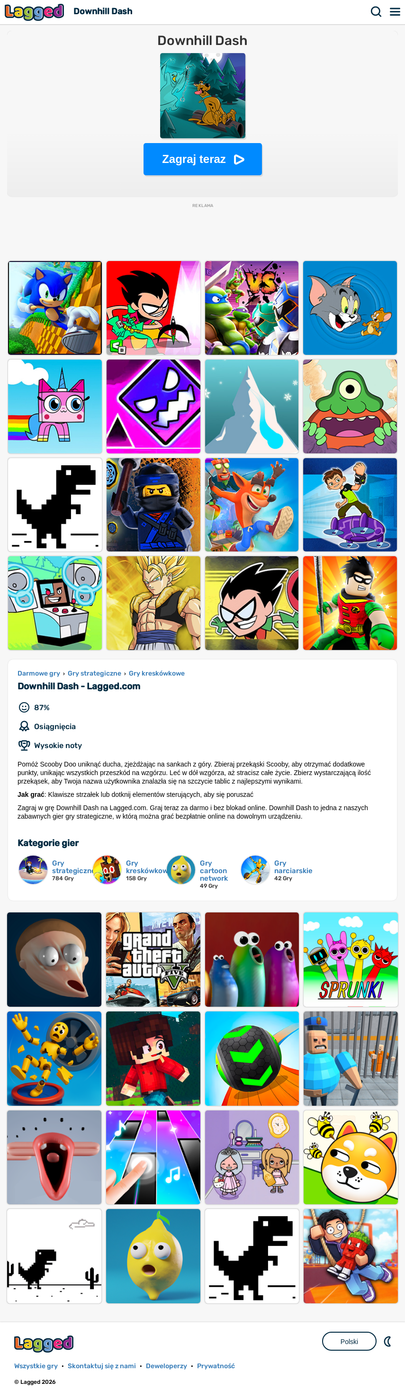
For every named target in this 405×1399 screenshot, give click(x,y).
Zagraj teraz (194, 159)
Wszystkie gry (36, 1366)
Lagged (35, 12)
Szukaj (376, 12)
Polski (349, 1341)
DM (388, 1341)
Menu (395, 12)
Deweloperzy (166, 1366)
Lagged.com (45, 1344)
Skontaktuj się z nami (102, 1366)
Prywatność (216, 1366)
